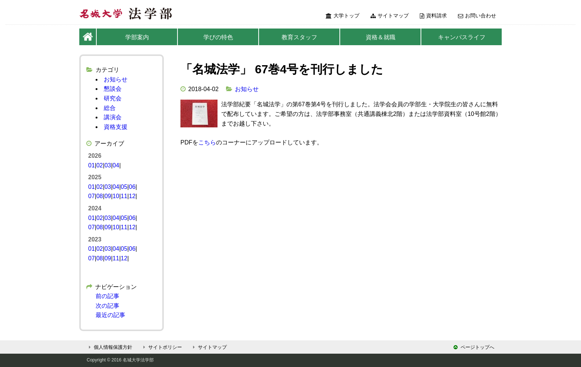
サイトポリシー (161, 347)
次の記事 (107, 306)
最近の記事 (110, 315)
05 (124, 187)
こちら (207, 142)
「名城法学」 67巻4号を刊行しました (281, 69)
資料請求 (433, 16)
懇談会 (113, 89)
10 (116, 196)
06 (132, 187)
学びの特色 (218, 37)
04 (116, 165)
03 (107, 165)
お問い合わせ (477, 16)
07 (91, 196)
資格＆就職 (380, 37)
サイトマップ (390, 16)
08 (99, 196)
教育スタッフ (299, 37)
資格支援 (115, 127)
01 (91, 165)
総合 (110, 108)
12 (132, 196)
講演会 (113, 117)
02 (99, 165)
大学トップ (342, 16)
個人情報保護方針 (109, 347)
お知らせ (247, 89)
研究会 (113, 98)
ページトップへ (474, 347)
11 (124, 196)
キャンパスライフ (461, 37)
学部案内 (137, 37)
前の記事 (107, 296)
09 (107, 196)
